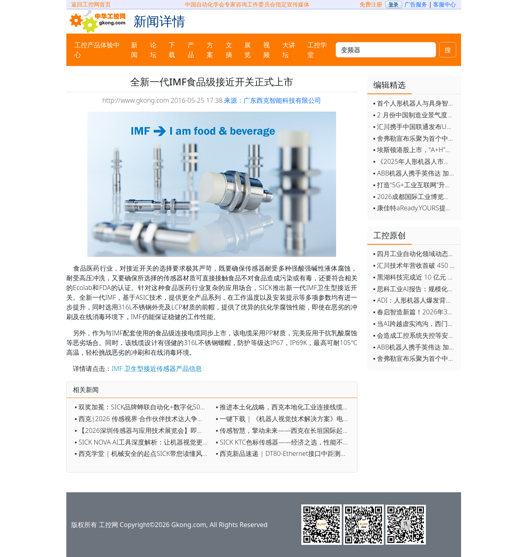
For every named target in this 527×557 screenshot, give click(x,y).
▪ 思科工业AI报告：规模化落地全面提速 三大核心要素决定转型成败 (415, 288)
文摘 (229, 49)
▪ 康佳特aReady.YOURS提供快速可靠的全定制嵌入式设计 (415, 207)
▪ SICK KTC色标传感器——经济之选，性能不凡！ (284, 442)
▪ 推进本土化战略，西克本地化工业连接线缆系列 (284, 406)
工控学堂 (317, 49)
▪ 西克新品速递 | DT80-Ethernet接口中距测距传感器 (284, 453)
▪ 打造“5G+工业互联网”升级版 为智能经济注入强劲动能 (415, 184)
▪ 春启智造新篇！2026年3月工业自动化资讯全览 (415, 311)
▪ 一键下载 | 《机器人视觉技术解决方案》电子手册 (284, 418)
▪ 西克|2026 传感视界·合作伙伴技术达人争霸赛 (142, 418)
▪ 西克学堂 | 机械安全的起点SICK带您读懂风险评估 (143, 453)
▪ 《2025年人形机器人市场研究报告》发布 (415, 161)
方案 (210, 49)
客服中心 (444, 4)
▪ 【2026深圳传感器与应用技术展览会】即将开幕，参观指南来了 (143, 430)
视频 (266, 49)
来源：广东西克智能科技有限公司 (272, 100)
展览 (247, 49)
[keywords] (386, 49)
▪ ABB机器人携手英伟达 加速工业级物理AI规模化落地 (415, 173)
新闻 (134, 49)
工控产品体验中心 (97, 49)
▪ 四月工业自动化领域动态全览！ (415, 253)
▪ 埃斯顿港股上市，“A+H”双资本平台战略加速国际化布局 (415, 149)
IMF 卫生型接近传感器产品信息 (157, 368)
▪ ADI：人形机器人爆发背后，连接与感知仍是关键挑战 (415, 300)
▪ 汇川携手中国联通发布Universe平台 (415, 126)
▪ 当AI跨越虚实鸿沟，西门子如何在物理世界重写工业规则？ (415, 323)
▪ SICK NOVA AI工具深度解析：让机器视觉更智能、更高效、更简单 (143, 442)
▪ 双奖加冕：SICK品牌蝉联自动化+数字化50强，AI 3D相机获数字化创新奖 (143, 406)
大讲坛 (288, 49)
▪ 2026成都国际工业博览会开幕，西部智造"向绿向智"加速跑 (415, 196)
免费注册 (371, 4)
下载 (172, 49)
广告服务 (415, 4)
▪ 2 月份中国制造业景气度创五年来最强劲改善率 (415, 114)
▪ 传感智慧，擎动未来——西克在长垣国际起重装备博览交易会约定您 (284, 430)
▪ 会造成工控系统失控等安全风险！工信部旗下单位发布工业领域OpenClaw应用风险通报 (415, 335)
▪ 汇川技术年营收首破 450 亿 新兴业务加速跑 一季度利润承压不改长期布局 (415, 265)
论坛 (153, 49)
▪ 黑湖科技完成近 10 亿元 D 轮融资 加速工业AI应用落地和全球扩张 (415, 277)
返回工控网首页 (91, 4)
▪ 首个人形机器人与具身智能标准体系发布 (415, 103)
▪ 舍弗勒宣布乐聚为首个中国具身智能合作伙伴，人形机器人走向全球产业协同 (415, 138)
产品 (191, 49)
